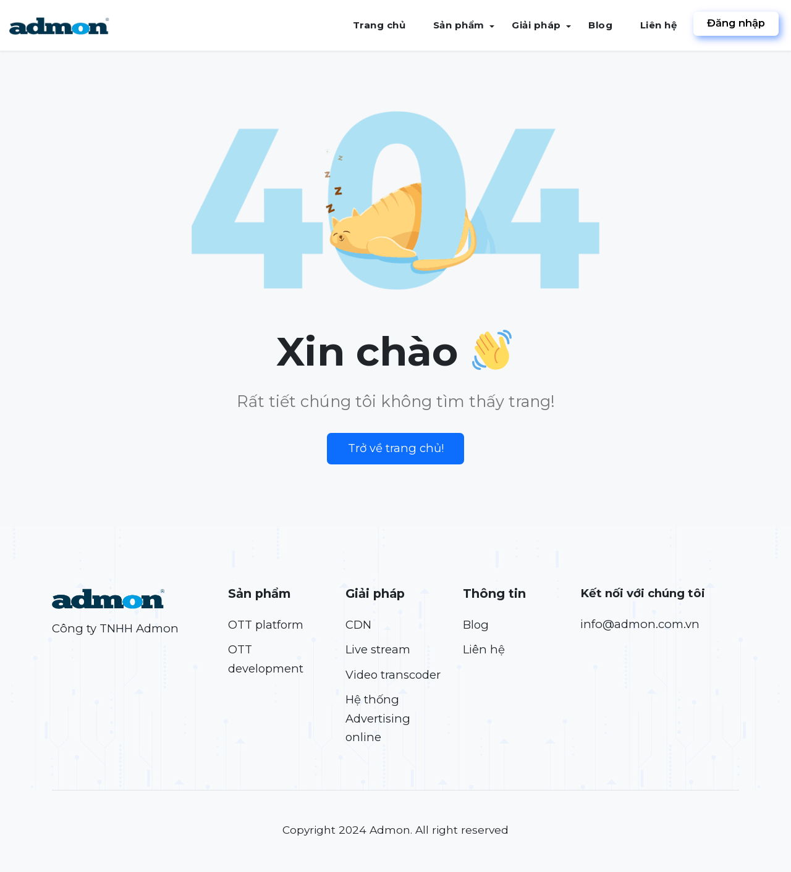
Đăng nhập (735, 23)
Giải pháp (536, 25)
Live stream (378, 650)
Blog (600, 25)
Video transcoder (393, 675)
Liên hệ (658, 25)
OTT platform (266, 625)
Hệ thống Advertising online (377, 720)
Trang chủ (380, 25)
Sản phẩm (458, 25)
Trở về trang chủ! (395, 448)
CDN (358, 625)
